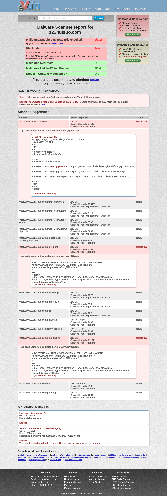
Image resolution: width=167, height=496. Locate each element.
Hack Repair (70, 476)
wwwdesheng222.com (73, 460)
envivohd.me (99, 457)
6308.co (113, 455)
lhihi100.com (26, 455)
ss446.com (22, 457)
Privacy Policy (65, 494)
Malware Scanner (120, 476)
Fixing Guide (95, 482)
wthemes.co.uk (84, 455)
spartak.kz (141, 455)
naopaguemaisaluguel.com (80, 457)
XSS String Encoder (121, 485)
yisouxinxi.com (68, 455)
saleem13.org (114, 457)
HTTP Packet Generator (123, 482)
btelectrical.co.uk (126, 455)
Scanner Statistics (97, 476)
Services (70, 9)
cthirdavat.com (55, 460)
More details (132, 35)
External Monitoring (73, 482)
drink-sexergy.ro (59, 457)
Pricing (85, 9)
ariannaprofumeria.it (131, 457)
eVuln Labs (103, 9)
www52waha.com (41, 455)
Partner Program (72, 488)
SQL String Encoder (121, 488)
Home (55, 9)
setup (94, 79)
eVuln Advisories (97, 479)
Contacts (140, 9)
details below (57, 44)
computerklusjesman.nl (40, 457)
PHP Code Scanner (121, 479)
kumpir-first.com (99, 455)
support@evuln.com (47, 479)
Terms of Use (77, 494)
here (43, 104)
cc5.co (54, 455)
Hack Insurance (71, 479)
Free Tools (122, 9)
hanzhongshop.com (37, 460)
